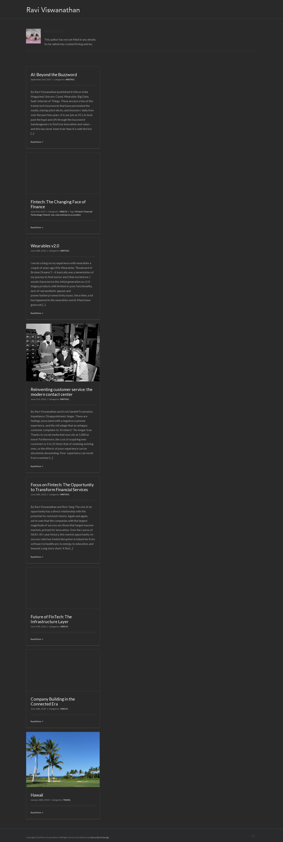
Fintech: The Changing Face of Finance (58, 204)
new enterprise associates (68, 214)
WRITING (70, 79)
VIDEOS (63, 211)
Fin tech (79, 211)
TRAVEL (67, 800)
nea (53, 214)
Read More (36, 142)
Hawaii (37, 794)
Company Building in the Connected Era (53, 701)
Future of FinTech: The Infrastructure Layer (51, 619)
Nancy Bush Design (99, 837)
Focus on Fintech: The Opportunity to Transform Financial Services (62, 487)
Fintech (46, 214)
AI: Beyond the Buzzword (54, 74)
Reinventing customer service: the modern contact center (61, 392)
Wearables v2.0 (45, 245)
